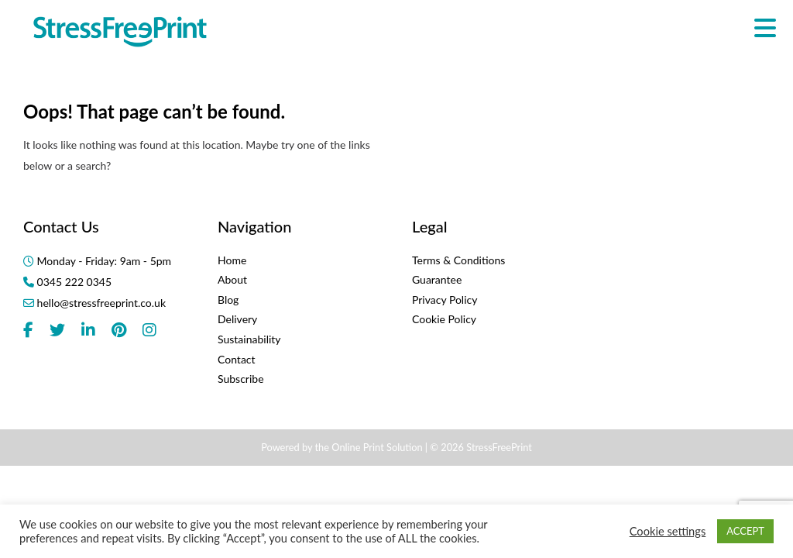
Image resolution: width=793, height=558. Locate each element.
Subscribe (241, 378)
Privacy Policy (444, 299)
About (232, 279)
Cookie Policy (444, 319)
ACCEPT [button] (745, 531)
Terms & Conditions (458, 260)
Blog (228, 299)
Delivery (237, 319)
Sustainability (249, 339)
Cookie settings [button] (668, 531)
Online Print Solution (376, 447)
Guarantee (437, 279)
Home (232, 260)
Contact (237, 359)
